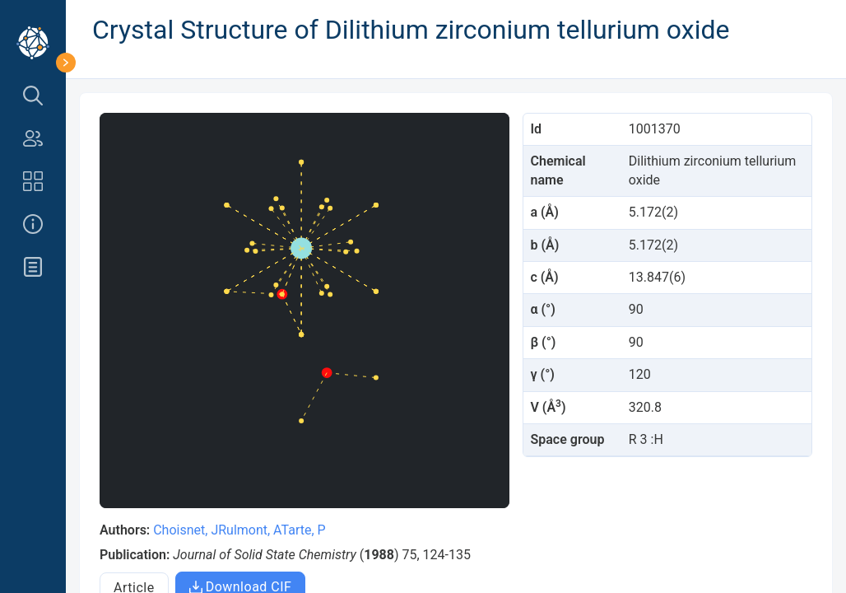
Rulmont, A (249, 530)
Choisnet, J (185, 530)
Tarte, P (303, 530)
